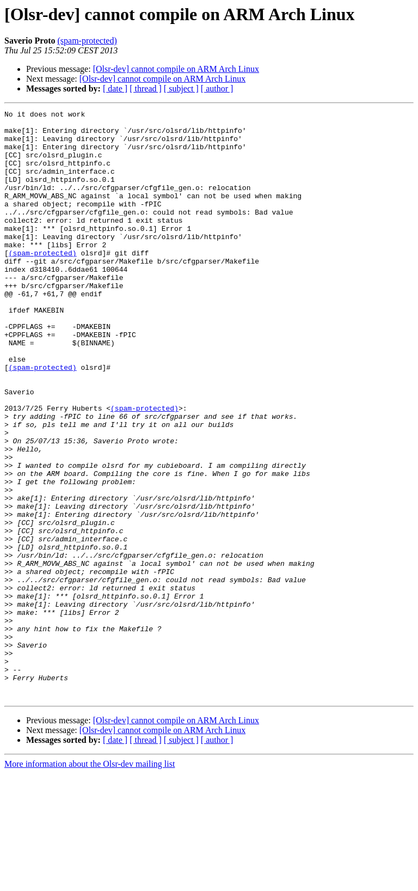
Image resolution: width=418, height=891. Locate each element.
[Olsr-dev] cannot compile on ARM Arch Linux (176, 69)
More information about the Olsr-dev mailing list (89, 881)
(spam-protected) (86, 40)
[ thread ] (146, 88)
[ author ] (217, 88)
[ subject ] (181, 88)
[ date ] (115, 88)
